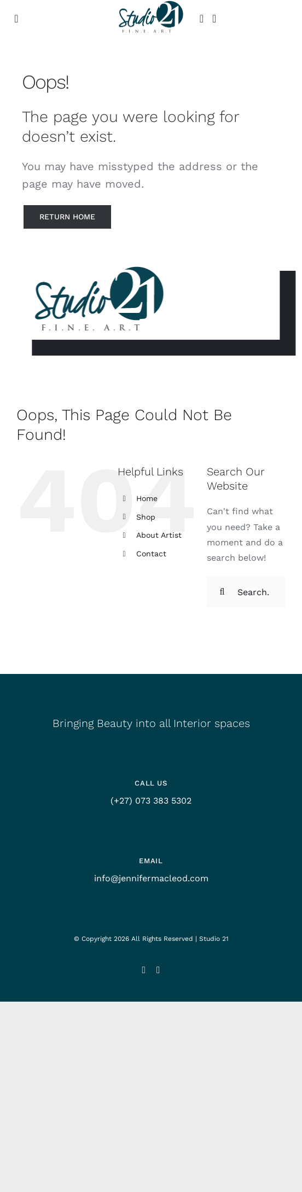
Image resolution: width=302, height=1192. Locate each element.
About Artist (159, 535)
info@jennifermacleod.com (151, 878)
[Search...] (246, 592)
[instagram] (144, 970)
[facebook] (158, 970)
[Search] (222, 592)
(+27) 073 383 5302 (151, 800)
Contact (151, 553)
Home (147, 498)
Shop (145, 517)
